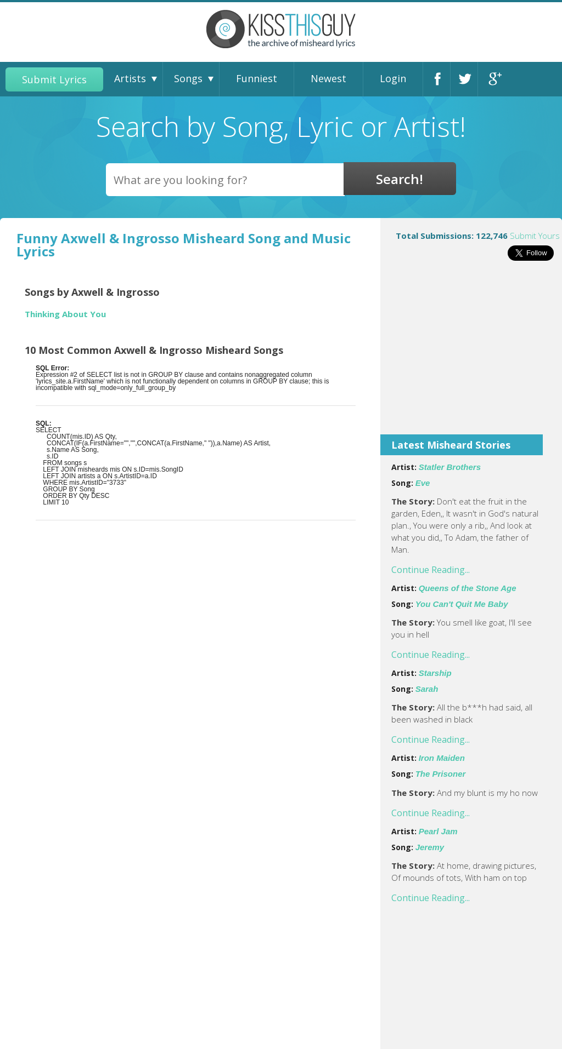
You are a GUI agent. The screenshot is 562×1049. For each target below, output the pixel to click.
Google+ (494, 79)
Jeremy (430, 847)
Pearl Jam (438, 831)
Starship (435, 673)
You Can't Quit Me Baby (461, 604)
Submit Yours (535, 235)
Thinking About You (65, 314)
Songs (188, 78)
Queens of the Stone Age (467, 588)
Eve (422, 483)
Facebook (439, 79)
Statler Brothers (450, 467)
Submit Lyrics (54, 79)
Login (393, 78)
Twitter (467, 79)
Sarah (427, 688)
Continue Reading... (430, 570)
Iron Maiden (442, 758)
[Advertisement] (471, 354)
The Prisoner (440, 773)
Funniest (256, 78)
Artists (130, 78)
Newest (328, 78)
